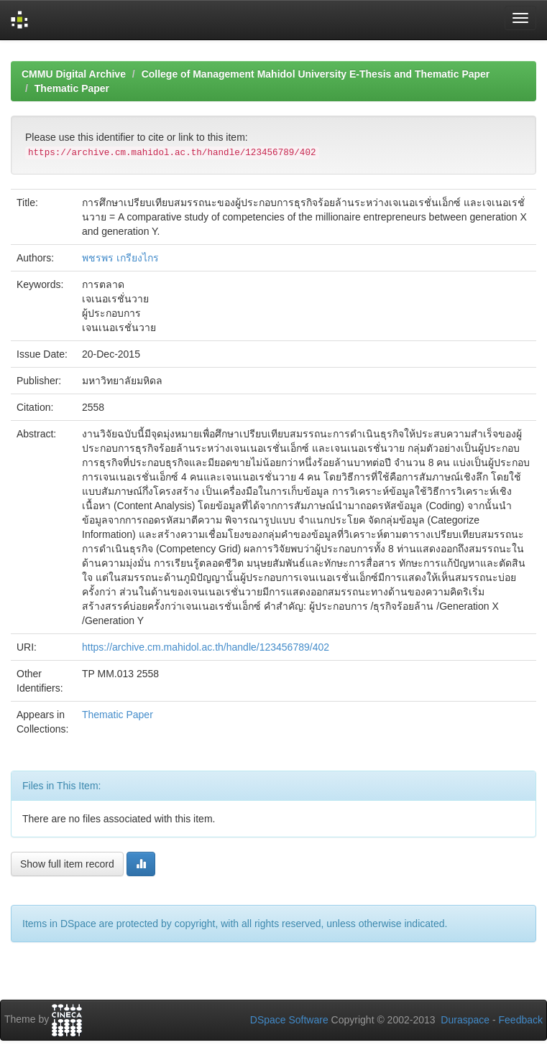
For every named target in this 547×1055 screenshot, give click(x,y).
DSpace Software (289, 1020)
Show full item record (67, 864)
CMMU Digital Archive (74, 74)
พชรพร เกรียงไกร (120, 258)
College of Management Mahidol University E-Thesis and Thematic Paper (316, 74)
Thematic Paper (72, 88)
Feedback (521, 1020)
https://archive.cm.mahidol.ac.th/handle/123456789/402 (205, 647)
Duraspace (465, 1020)
